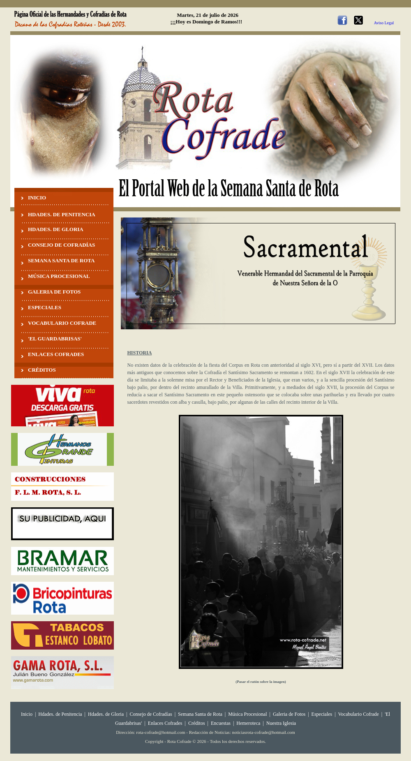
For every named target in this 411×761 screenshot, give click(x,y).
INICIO (37, 197)
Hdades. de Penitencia (60, 714)
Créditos (196, 723)
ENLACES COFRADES (56, 354)
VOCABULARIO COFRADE (62, 323)
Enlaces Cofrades (165, 723)
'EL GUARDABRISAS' (55, 338)
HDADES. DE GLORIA (55, 229)
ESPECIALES (44, 307)
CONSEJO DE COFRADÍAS (61, 245)
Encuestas (221, 723)
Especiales (322, 714)
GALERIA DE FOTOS (54, 292)
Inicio (26, 714)
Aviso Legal (384, 23)
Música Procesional (247, 714)
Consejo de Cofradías (150, 714)
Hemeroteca (248, 723)
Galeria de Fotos (289, 714)
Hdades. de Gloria (106, 714)
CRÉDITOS (42, 370)
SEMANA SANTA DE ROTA (61, 260)
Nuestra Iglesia (281, 723)
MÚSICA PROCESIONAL (59, 276)
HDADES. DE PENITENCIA (61, 214)
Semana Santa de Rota (200, 714)
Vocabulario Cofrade (358, 714)
